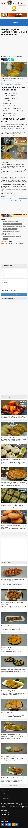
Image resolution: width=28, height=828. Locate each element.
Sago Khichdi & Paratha (8, 756)
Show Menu (14, 22)
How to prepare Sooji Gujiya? (9, 437)
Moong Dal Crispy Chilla (8, 691)
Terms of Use (5, 817)
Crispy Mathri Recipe (7, 647)
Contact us (4, 793)
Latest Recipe (6, 562)
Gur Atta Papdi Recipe (7, 712)
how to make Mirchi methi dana (10, 221)
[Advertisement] (14, 42)
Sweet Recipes (6, 397)
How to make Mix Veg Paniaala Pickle (12, 231)
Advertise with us (6, 795)
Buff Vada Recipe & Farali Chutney (11, 777)
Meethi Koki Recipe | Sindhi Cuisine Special (13, 482)
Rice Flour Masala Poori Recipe (10, 734)
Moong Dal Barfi (6, 625)
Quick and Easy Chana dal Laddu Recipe (13, 669)
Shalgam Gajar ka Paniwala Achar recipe (12, 223)
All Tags (4, 800)
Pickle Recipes (7, 236)
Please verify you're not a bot (9, 290)
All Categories (5, 798)
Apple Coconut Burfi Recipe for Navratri (12, 504)
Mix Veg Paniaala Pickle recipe (10, 228)
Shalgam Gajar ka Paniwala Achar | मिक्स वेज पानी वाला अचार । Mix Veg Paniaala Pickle (14, 83)
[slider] (4, 243)
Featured (5, 239)
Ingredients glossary (15, 236)
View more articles (14, 534)
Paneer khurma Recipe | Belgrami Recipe (12, 416)
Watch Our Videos (6, 812)
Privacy (3, 819)
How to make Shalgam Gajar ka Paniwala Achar (14, 226)
